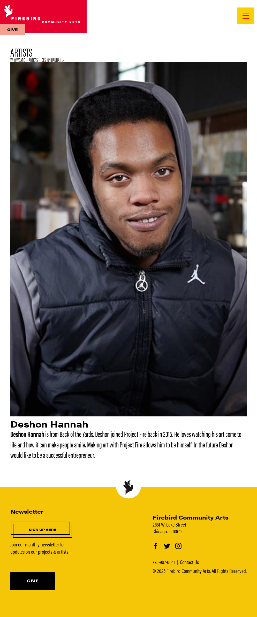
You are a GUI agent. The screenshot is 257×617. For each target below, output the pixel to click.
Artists (33, 60)
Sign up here (42, 529)
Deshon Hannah (51, 60)
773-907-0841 (164, 562)
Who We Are (17, 60)
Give (12, 29)
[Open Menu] (245, 15)
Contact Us (189, 562)
